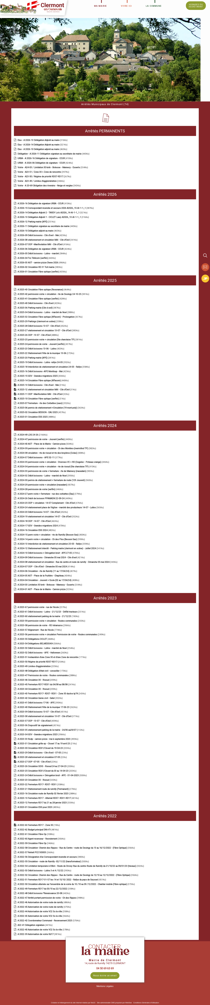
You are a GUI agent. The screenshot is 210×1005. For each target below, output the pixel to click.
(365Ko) (61, 507)
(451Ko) (43, 712)
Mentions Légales (104, 986)
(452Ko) (43, 326)
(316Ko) (43, 140)
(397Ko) (44, 172)
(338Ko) (41, 321)
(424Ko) (45, 163)
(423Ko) (42, 235)
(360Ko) (55, 480)
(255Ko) (52, 621)
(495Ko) (48, 739)
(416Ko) (44, 244)
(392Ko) (44, 362)
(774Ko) (40, 630)
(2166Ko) (33, 435)
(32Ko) (44, 394)
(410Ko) (45, 158)
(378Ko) (44, 929)
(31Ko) (42, 385)
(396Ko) (42, 734)
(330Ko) (46, 802)
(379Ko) (50, 494)
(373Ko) (76, 884)
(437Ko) (50, 317)
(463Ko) (38, 521)
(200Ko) (46, 766)
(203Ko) (44, 748)
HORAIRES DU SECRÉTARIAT (196, 5)
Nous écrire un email (105, 975)
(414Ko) (47, 566)
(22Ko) (42, 757)
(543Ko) (49, 185)
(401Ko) (48, 798)
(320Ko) (38, 780)
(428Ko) (42, 298)
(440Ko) (43, 380)
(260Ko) (43, 652)
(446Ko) (41, 489)
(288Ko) (47, 675)
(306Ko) (42, 839)
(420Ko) (40, 303)
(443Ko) (37, 258)
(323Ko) (46, 589)
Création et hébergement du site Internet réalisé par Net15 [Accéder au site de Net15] (73, 1003)
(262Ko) (48, 707)
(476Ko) (50, 503)
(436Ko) (42, 376)
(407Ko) (47, 485)
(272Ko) (46, 353)
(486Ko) (45, 902)
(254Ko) (46, 648)
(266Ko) (36, 852)
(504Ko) (46, 444)
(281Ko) (37, 358)
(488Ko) (38, 335)
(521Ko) (43, 144)
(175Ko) (43, 671)
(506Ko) (39, 643)
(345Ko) (68, 562)
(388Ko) (46, 312)
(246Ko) (41, 181)
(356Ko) (76, 848)
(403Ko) (41, 348)
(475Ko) (45, 907)
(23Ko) (43, 752)
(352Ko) (44, 403)
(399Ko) (51, 539)
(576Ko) (49, 920)
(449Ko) (45, 498)
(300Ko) (52, 775)
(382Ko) (57, 448)
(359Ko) (54, 544)
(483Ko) (39, 807)
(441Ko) (35, 925)
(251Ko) (37, 221)
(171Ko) (52, 657)
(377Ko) (40, 457)
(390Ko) (40, 702)
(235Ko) (38, 666)
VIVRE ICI (126, 6)
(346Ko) (36, 843)
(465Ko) (43, 149)
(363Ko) (52, 408)
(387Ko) (56, 208)
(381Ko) (54, 294)
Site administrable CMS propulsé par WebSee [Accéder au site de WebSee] (114, 1003)
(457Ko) (42, 412)
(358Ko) (54, 367)
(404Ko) (45, 575)
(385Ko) (49, 330)
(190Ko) (49, 616)
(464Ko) (45, 289)
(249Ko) (62, 634)
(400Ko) (52, 535)
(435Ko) (42, 271)
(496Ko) (42, 262)
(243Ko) (52, 693)
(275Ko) (47, 789)
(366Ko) (44, 916)
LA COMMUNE (154, 6)
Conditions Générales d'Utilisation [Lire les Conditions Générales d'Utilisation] (146, 1003)
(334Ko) (53, 167)
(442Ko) (44, 893)
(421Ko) (51, 557)
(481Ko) (38, 829)
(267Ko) (45, 176)
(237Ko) (42, 607)
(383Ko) (40, 267)
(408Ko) (52, 453)
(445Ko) (54, 154)
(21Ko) (47, 743)
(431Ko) (39, 725)
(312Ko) (51, 730)
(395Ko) (46, 475)
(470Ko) (42, 525)
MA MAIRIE (100, 6)
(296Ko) (44, 625)
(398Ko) (51, 898)
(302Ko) (40, 698)
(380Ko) (51, 857)
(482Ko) (37, 530)
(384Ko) (42, 253)
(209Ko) (38, 680)
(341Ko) (48, 240)
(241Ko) (47, 684)
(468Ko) (36, 639)
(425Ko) (44, 371)
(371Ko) (49, 716)
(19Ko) (39, 825)
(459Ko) (38, 721)
